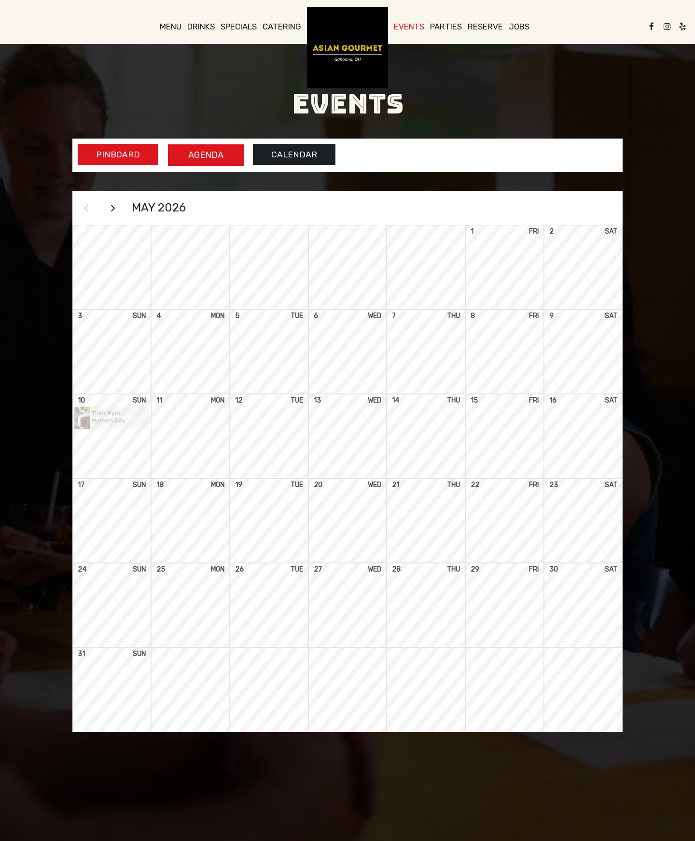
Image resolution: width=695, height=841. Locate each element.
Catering (282, 26)
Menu (170, 26)
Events (409, 26)
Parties (446, 26)
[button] (111, 421)
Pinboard (110, 154)
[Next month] (115, 209)
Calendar (291, 154)
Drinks (201, 26)
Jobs (519, 26)
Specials (239, 26)
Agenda (200, 154)
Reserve (485, 26)
